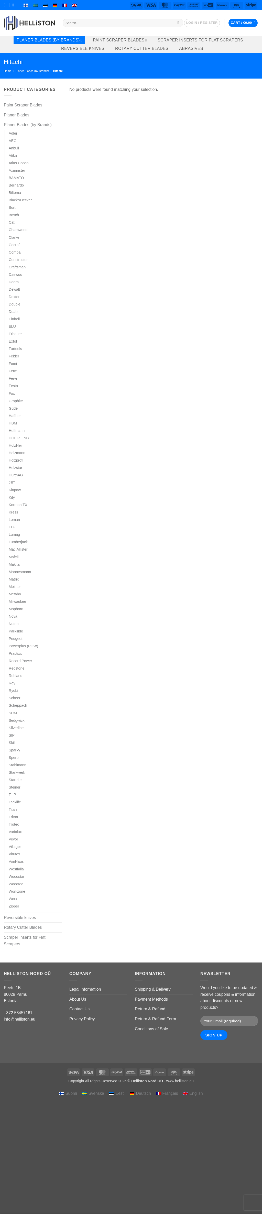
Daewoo (15, 274)
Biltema (15, 193)
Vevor (13, 839)
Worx (13, 899)
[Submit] (178, 23)
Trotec (14, 824)
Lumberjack (18, 542)
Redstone (17, 668)
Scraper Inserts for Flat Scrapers (200, 40)
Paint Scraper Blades (120, 40)
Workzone (17, 891)
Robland (16, 676)
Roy (12, 683)
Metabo (15, 594)
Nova (13, 616)
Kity (12, 497)
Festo (13, 386)
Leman (14, 520)
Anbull (14, 148)
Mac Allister (18, 549)
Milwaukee (17, 601)
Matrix (14, 579)
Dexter (14, 297)
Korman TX (18, 505)
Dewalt (14, 289)
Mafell (13, 557)
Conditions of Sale (151, 1029)
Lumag (14, 534)
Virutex (14, 854)
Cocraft (14, 245)
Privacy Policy (82, 1019)
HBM (13, 423)
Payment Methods (151, 999)
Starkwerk (17, 772)
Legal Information (85, 989)
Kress (13, 512)
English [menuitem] (196, 1093)
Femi (13, 364)
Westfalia (16, 869)
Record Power (20, 661)
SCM (13, 713)
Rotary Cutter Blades (141, 48)
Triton (13, 817)
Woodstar (16, 876)
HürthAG (16, 475)
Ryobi (13, 690)
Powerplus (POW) (23, 646)
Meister (15, 587)
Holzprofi (16, 460)
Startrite (15, 780)
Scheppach (18, 705)
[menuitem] (26, 5)
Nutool (14, 624)
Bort (12, 207)
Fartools (15, 349)
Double (14, 304)
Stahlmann (17, 765)
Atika (13, 156)
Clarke (14, 237)
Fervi (13, 378)
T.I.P (12, 795)
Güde (13, 408)
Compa (14, 252)
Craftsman (17, 267)
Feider (14, 356)
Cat (11, 222)
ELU (12, 326)
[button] (202, 23)
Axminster (17, 170)
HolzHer (15, 445)
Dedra (14, 282)
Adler (13, 133)
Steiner (14, 787)
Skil (12, 743)
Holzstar (15, 468)
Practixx (15, 653)
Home (8, 70)
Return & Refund (150, 1009)
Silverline (16, 728)
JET (12, 482)
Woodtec (16, 884)
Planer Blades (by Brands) (49, 40)
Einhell (14, 319)
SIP (12, 735)
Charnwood (18, 230)
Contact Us (79, 1009)
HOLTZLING (19, 438)
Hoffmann (17, 431)
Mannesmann (20, 572)
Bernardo (16, 185)
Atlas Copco (19, 163)
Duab (13, 312)
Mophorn (16, 609)
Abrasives (191, 48)
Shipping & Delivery (153, 989)
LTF (12, 527)
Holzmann (17, 453)
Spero (13, 758)
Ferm (13, 371)
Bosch (14, 215)
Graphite (16, 401)
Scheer (14, 698)
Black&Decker (20, 200)
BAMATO (16, 178)
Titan (13, 809)
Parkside (16, 631)
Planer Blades (16, 115)
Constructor (18, 260)
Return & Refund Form (155, 1019)
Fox (12, 393)
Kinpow (15, 490)
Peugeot (16, 639)
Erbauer (15, 334)
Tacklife (15, 802)
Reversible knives (82, 48)
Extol (13, 341)
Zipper (14, 906)
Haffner (15, 416)
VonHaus (16, 861)
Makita (14, 564)
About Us (77, 999)
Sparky (14, 750)
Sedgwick (17, 720)
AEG (12, 141)
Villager (15, 847)
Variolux (15, 832)
